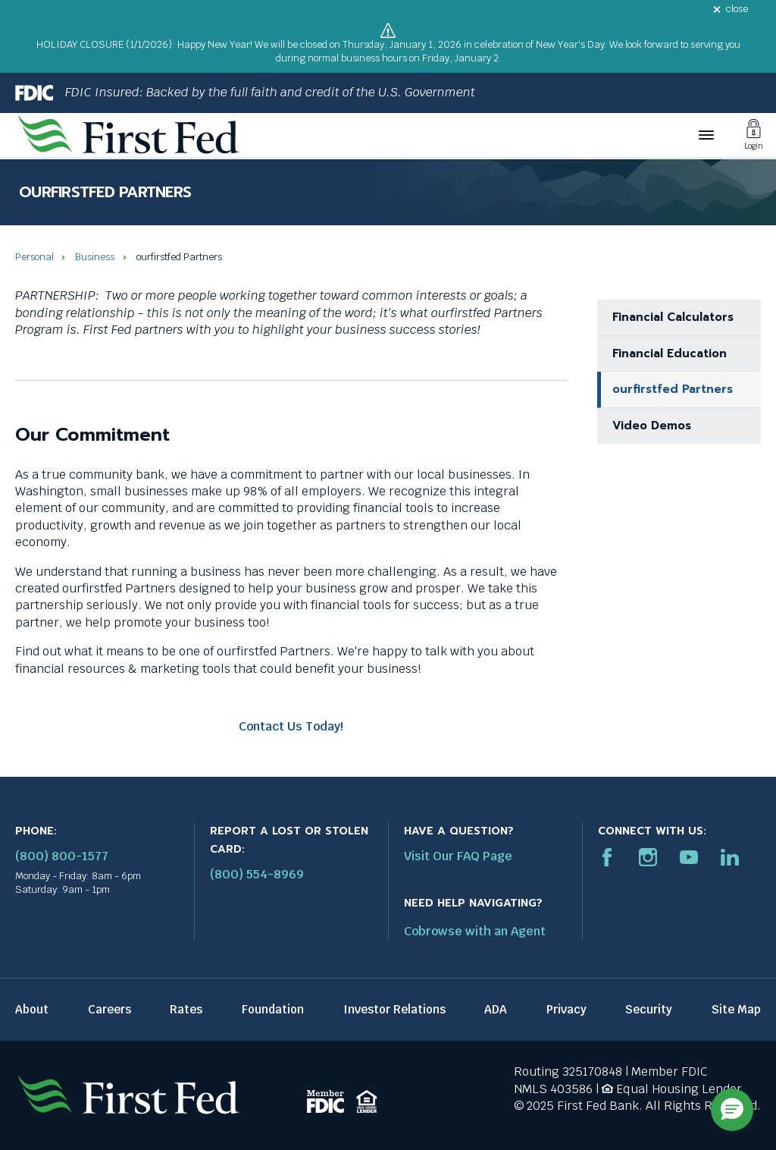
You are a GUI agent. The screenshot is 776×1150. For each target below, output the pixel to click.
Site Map (736, 1009)
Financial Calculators (673, 317)
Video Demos (651, 425)
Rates (186, 1009)
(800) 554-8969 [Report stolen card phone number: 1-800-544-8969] (257, 874)
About (31, 1009)
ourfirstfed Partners (672, 389)
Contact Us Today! (291, 726)
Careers (109, 1009)
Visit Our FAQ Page (458, 856)
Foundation (273, 1009)
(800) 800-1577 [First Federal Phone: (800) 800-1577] (61, 856)
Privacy (566, 1009)
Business (94, 256)
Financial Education (669, 353)
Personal (34, 256)
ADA (495, 1009)
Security (648, 1009)
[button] (732, 1110)
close (737, 9)
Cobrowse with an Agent (475, 931)
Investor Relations (394, 1009)
